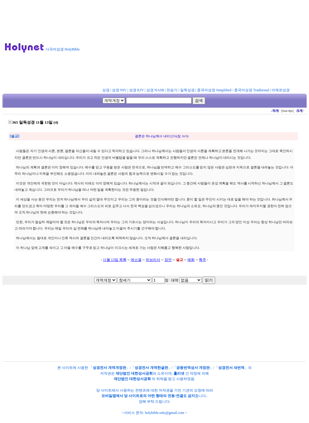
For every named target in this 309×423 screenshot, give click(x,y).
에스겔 (136, 260)
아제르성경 (281, 90)
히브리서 (153, 260)
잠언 (168, 260)
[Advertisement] (197, 45)
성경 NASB (155, 90)
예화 (191, 260)
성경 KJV (136, 90)
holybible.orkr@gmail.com (164, 413)
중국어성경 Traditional (251, 90)
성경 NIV (119, 90)
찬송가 (172, 90)
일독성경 (187, 90)
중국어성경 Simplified (214, 90)
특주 (202, 260)
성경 (106, 90)
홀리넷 (179, 373)
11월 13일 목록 (114, 260)
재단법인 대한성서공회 (134, 373)
